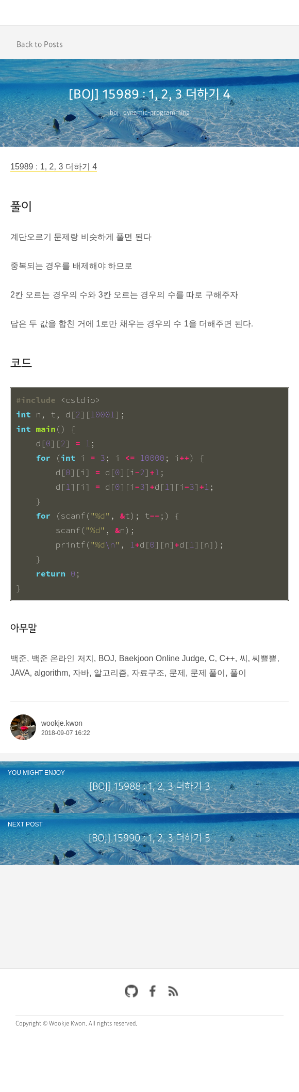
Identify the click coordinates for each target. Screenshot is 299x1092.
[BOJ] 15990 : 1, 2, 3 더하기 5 (149, 839)
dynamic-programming (156, 113)
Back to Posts (39, 45)
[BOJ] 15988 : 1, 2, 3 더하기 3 (149, 787)
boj (114, 113)
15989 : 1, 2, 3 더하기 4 (53, 166)
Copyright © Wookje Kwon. (51, 1024)
